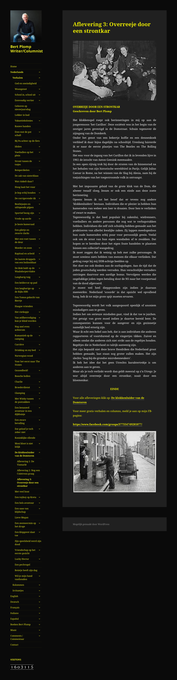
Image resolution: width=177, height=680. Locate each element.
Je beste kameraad (24, 224)
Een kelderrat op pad (26, 282)
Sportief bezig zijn (24, 212)
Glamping (20, 393)
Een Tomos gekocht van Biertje (27, 299)
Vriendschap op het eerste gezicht (25, 551)
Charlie (19, 381)
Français (14, 607)
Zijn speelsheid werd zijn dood (28, 543)
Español (14, 618)
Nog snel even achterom (22, 328)
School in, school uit (25, 94)
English (14, 596)
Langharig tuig (22, 277)
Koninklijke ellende (25, 437)
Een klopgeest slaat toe (25, 534)
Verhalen (18, 77)
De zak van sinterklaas (26, 175)
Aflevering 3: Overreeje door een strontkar (28, 482)
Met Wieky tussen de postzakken (24, 400)
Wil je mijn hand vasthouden (23, 577)
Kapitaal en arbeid (24, 253)
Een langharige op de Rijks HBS (24, 290)
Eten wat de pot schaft (23, 133)
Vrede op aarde (23, 218)
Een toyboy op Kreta (25, 497)
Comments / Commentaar (17, 637)
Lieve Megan (21, 517)
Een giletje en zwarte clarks (22, 231)
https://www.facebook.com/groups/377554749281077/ (107, 424)
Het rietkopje (22, 311)
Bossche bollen (22, 376)
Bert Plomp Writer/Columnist (26, 48)
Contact (14, 644)
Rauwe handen (23, 126)
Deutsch (14, 601)
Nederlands (16, 72)
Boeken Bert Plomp (20, 624)
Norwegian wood (24, 355)
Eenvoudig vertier (24, 100)
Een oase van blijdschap (21, 510)
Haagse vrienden (24, 306)
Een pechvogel (22, 564)
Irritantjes (18, 590)
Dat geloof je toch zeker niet (24, 430)
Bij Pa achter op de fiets (27, 140)
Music (13, 630)
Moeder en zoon (23, 247)
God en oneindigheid (26, 83)
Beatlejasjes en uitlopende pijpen (24, 205)
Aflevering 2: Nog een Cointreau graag (28, 472)
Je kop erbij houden (25, 192)
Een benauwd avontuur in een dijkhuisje (23, 411)
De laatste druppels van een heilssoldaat (25, 261)
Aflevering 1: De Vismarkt (25, 463)
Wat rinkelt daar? (24, 181)
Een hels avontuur (24, 502)
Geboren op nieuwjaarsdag (23, 107)
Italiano (14, 613)
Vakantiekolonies (24, 120)
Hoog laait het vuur (25, 187)
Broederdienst (22, 387)
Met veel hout (22, 491)
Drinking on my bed (25, 350)
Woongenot (21, 89)
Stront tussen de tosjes (23, 163)
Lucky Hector (22, 558)
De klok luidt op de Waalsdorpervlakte (25, 270)
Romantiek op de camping (24, 337)
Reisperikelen (22, 170)
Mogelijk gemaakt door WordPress (91, 524)
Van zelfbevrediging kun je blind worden (25, 319)
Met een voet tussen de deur (25, 240)
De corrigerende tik (25, 198)
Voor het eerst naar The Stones (27, 363)
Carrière (19, 344)
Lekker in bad (22, 114)
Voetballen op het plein (24, 154)
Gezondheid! (21, 370)
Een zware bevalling (20, 421)
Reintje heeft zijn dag (26, 570)
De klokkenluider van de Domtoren (24, 454)
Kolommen (18, 584)
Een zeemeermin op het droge (25, 525)
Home (13, 66)
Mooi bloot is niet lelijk (24, 445)
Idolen (18, 146)
